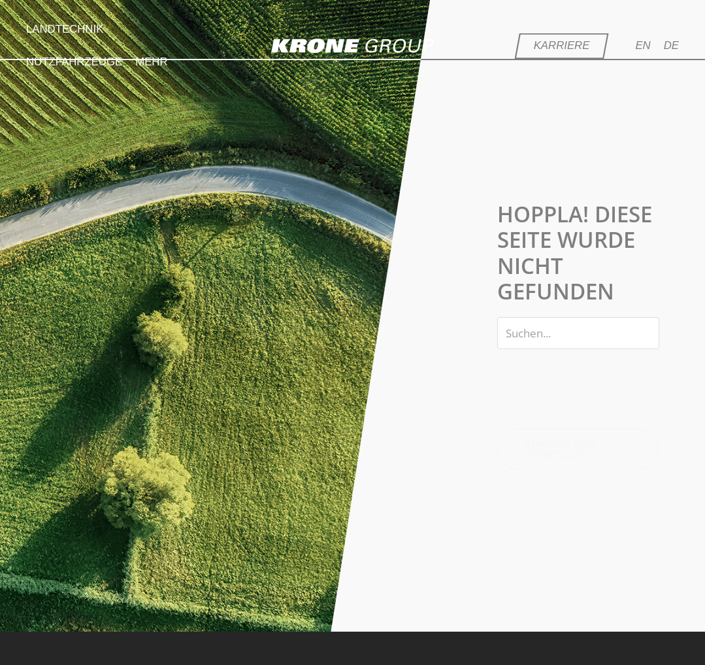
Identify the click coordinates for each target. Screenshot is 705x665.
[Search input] (578, 333)
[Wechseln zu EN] (649, 45)
